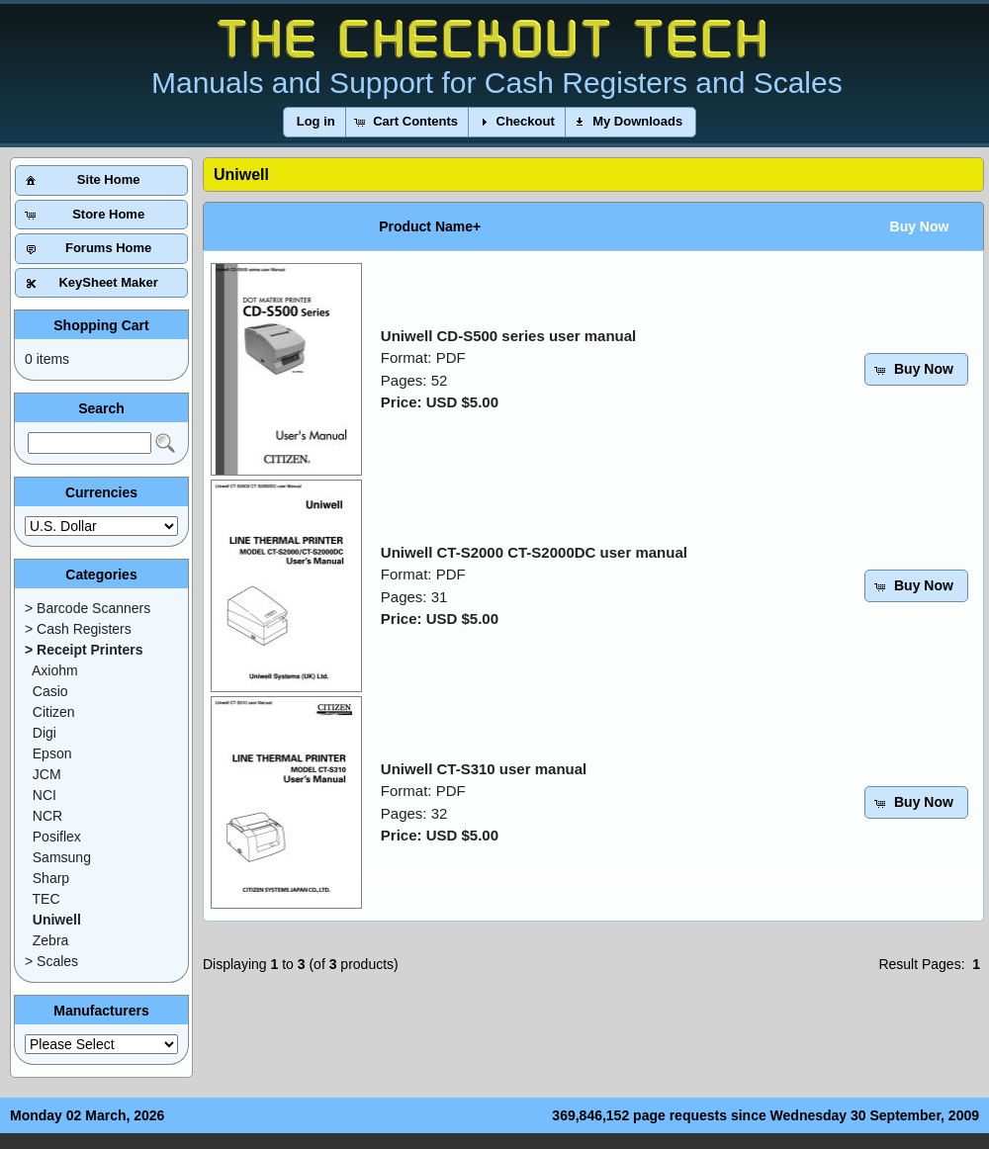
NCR (47, 816)
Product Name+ (430, 226)
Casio (50, 691)
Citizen (54, 712)
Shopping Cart (100, 325)
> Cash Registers (78, 629)
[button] (316, 122)
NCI (44, 795)
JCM (47, 774)
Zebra (51, 940)
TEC (46, 899)
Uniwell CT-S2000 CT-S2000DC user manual (534, 552)
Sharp (51, 878)
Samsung (62, 857)
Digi (44, 733)
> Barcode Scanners (87, 608)
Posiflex (57, 836)
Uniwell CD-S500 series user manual (508, 335)
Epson (52, 753)
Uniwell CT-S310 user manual (483, 768)
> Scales (51, 961)
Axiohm (55, 670)
